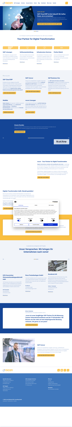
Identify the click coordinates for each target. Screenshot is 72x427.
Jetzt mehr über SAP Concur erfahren (46, 378)
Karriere (49, 404)
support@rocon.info (7, 412)
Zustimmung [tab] (20, 205)
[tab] (34, 31)
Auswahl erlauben (36, 224)
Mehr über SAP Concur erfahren (33, 103)
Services (23, 3)
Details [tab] (36, 205)
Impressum (5, 424)
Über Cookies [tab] (51, 205)
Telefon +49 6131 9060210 (8, 404)
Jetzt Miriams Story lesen (31, 348)
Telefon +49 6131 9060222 (8, 411)
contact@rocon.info (7, 405)
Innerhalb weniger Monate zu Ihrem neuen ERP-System (49, 23)
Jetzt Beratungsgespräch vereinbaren (11, 232)
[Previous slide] (3, 161)
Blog (39, 3)
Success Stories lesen (19, 155)
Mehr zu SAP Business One (54, 104)
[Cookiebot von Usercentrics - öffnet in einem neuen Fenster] (53, 202)
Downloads (43, 3)
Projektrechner (51, 405)
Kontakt (54, 3)
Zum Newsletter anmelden (53, 412)
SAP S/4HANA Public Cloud (30, 407)
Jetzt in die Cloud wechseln (9, 92)
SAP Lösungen (17, 3)
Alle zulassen (50, 224)
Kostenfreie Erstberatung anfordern (33, 255)
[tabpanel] (10, 167)
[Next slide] (68, 161)
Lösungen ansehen (30, 136)
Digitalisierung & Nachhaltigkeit (54, 408)
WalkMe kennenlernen (8, 136)
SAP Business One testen (30, 404)
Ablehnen (21, 224)
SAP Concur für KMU (29, 405)
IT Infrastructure (28, 408)
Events (35, 3)
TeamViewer (5, 414)
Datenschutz (10, 424)
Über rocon (49, 3)
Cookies (15, 424)
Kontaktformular (6, 407)
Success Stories (29, 3)
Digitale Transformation (53, 407)
